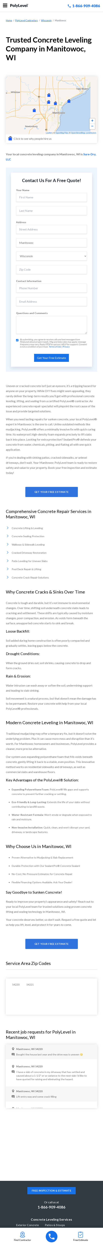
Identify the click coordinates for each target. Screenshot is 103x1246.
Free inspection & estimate (51, 1190)
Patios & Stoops (55, 1225)
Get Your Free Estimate (51, 492)
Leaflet (49, 133)
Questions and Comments (32, 313)
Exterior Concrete (27, 1225)
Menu (5, 5)
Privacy (65, 346)
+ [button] (92, 121)
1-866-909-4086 (84, 6)
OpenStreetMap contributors (83, 133)
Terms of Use (55, 346)
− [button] (92, 126)
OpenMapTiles (61, 133)
